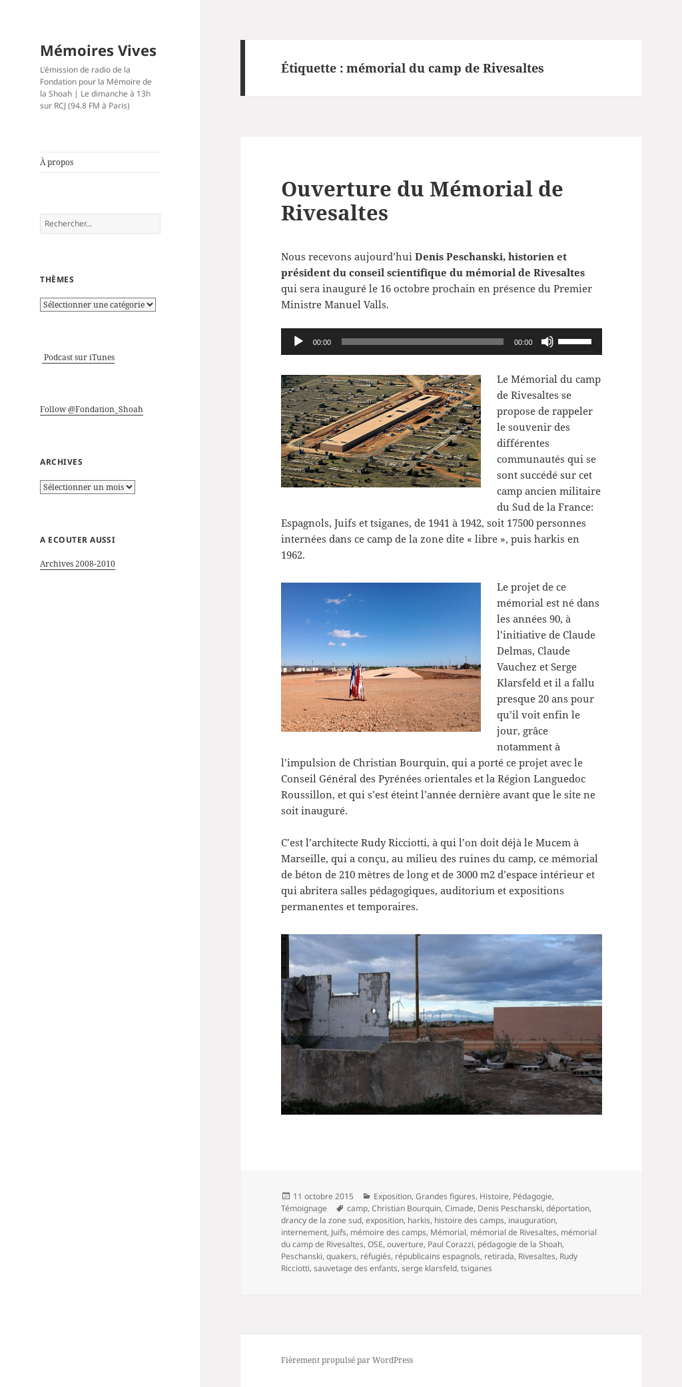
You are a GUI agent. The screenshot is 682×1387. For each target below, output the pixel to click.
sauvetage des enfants (356, 1268)
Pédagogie (532, 1196)
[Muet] (547, 341)
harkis (419, 1220)
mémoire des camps (388, 1232)
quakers (341, 1256)
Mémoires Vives (98, 50)
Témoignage (304, 1208)
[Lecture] (298, 341)
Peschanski (301, 1256)
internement (304, 1232)
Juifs (338, 1232)
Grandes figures (446, 1196)
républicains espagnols (437, 1256)
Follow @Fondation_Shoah (91, 409)
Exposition (393, 1196)
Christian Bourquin (406, 1208)
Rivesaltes (536, 1256)
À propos (56, 162)
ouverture (405, 1244)
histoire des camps (469, 1220)
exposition (385, 1220)
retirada (499, 1256)
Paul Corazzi (451, 1244)
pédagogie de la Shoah (520, 1244)
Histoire (494, 1196)
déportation (567, 1208)
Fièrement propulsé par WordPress (347, 1360)
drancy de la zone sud (321, 1220)
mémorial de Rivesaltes (513, 1232)
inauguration (531, 1220)
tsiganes (476, 1268)
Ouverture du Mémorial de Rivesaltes (422, 200)
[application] (441, 341)
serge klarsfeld (429, 1268)
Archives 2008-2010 (77, 563)
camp (357, 1208)
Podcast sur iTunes (78, 357)
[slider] (423, 341)
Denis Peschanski (510, 1208)
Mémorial (448, 1232)
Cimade (459, 1208)
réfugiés (375, 1256)
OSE (375, 1244)
